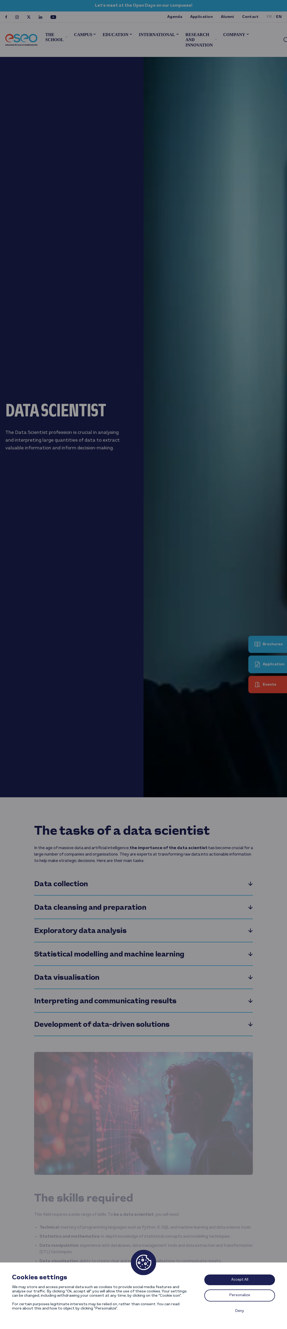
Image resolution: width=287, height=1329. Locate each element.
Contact (250, 17)
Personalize (239, 1295)
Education (116, 34)
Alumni (227, 17)
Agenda (174, 17)
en (279, 17)
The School (54, 37)
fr (269, 17)
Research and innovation (199, 39)
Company (234, 34)
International (157, 34)
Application (201, 17)
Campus (83, 34)
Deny (239, 1311)
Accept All (239, 1280)
